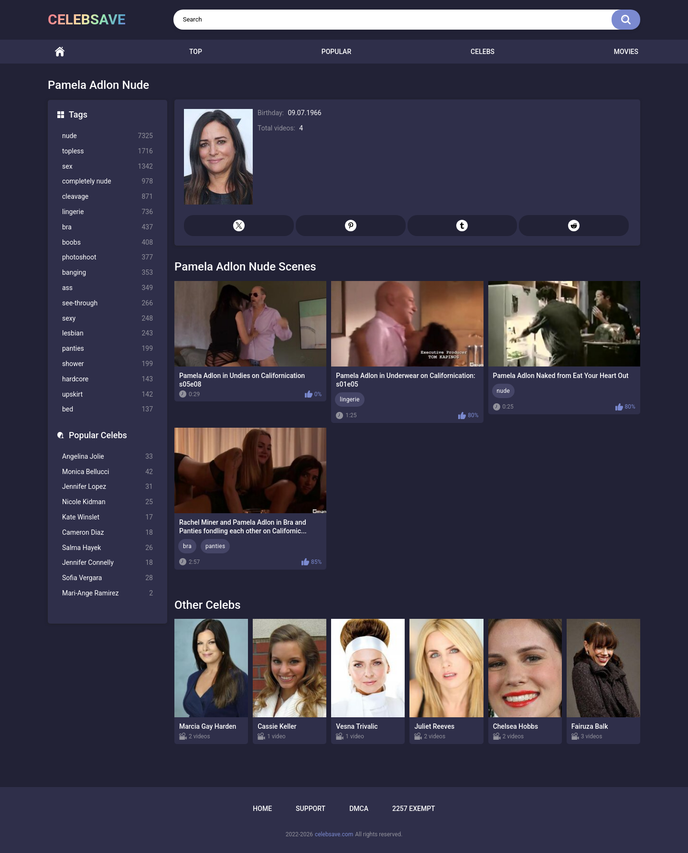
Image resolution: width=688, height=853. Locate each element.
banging (107, 273)
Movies (626, 51)
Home (60, 52)
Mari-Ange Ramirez (107, 593)
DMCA (358, 808)
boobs (107, 242)
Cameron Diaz (107, 533)
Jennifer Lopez (107, 487)
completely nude (107, 181)
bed (107, 409)
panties (107, 349)
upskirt (107, 394)
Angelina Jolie (107, 457)
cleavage (107, 197)
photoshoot (107, 257)
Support (310, 808)
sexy (107, 318)
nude (107, 136)
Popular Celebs (98, 435)
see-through (107, 303)
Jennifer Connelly (107, 563)
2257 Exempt (413, 808)
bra (107, 227)
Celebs (482, 51)
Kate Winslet (107, 517)
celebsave (87, 19)
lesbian (107, 333)
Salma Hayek (107, 548)
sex (107, 166)
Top (195, 51)
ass (107, 288)
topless (107, 151)
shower (107, 364)
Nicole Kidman (107, 502)
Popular (336, 51)
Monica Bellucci (107, 472)
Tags (78, 114)
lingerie (107, 212)
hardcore (107, 379)
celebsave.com (334, 834)
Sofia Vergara (107, 578)
